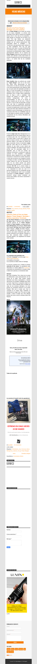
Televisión (21, 649)
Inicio (14, 453)
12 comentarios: (17, 445)
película (24, 208)
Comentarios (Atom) (18, 456)
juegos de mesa (10, 652)
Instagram (16, 2)
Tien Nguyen (25, 661)
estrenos (16, 208)
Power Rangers (25, 450)
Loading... (18, 355)
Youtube (21, 2)
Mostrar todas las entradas (20, 22)
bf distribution (15, 449)
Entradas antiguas (26, 453)
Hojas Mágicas (18, 11)
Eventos (8, 649)
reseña (13, 210)
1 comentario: (17, 206)
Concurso (23, 449)
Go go (20, 208)
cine (13, 208)
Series (16, 649)
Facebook (18, 2)
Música (12, 649)
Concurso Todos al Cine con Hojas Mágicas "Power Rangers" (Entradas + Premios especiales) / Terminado (18, 216)
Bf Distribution (15, 258)
